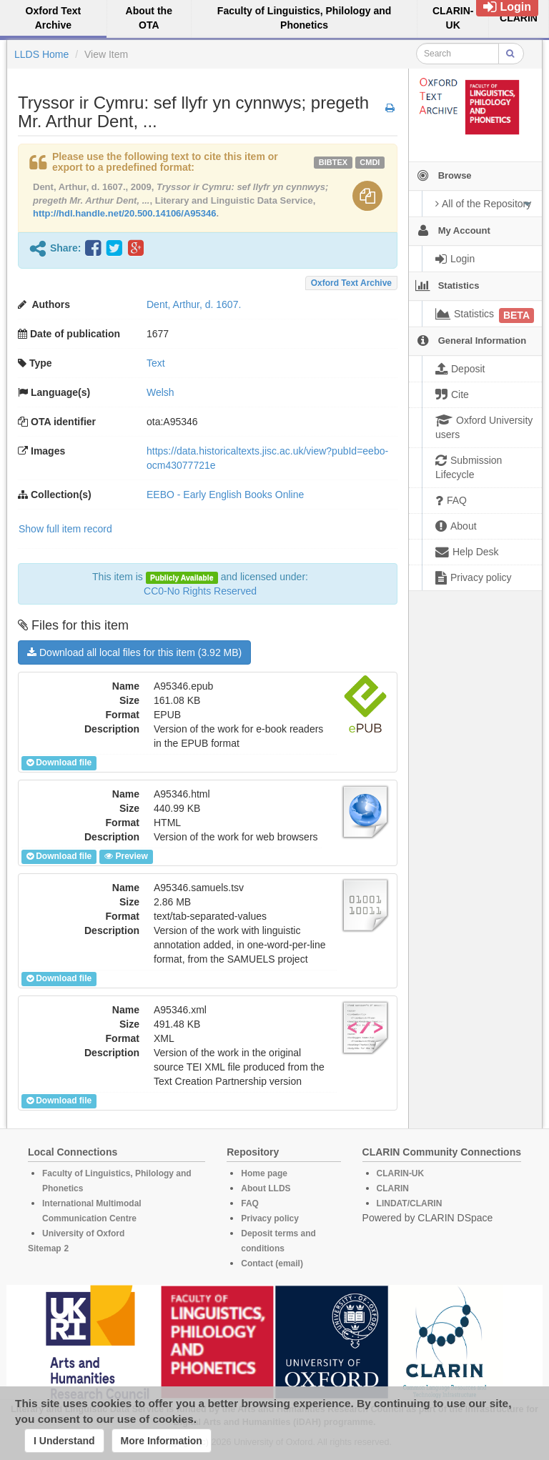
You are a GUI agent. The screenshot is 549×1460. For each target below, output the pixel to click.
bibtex (333, 162)
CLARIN (393, 1188)
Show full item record (65, 529)
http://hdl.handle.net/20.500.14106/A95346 (125, 213)
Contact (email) (272, 1263)
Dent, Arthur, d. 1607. (194, 304)
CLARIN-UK (401, 1173)
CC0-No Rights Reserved (200, 591)
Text (156, 363)
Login (507, 7)
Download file (59, 763)
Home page (264, 1173)
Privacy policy (270, 1218)
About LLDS (265, 1188)
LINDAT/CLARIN (409, 1203)
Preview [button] (125, 856)
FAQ (250, 1203)
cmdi (370, 162)
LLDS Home (41, 54)
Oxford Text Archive (351, 283)
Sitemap (44, 1248)
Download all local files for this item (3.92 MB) (134, 652)
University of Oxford (83, 1233)
